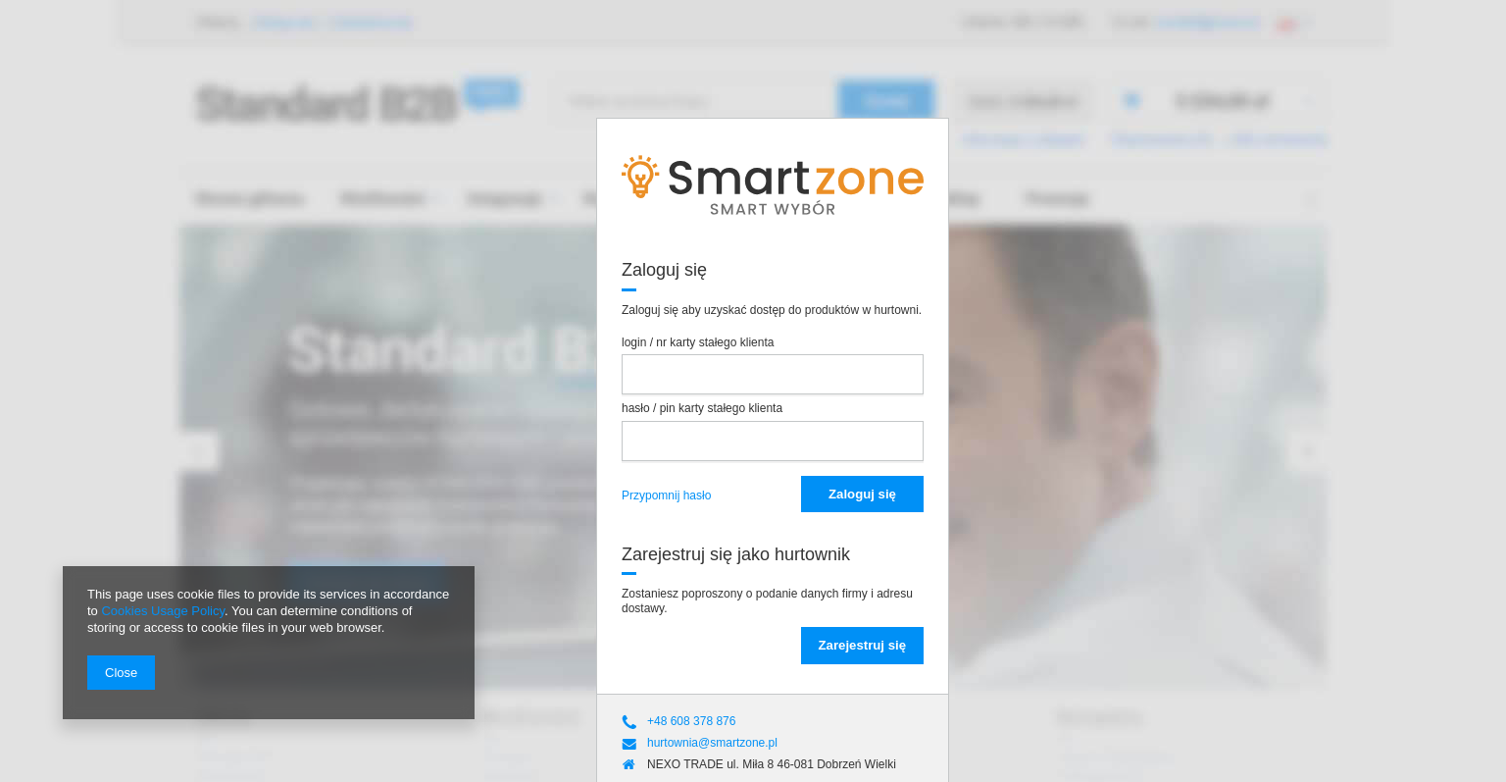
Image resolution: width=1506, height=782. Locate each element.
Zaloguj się (862, 494)
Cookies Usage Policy (162, 610)
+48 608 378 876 (691, 721)
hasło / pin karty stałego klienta (702, 408)
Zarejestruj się (862, 645)
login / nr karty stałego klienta (698, 342)
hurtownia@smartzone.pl (712, 743)
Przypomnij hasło (666, 495)
